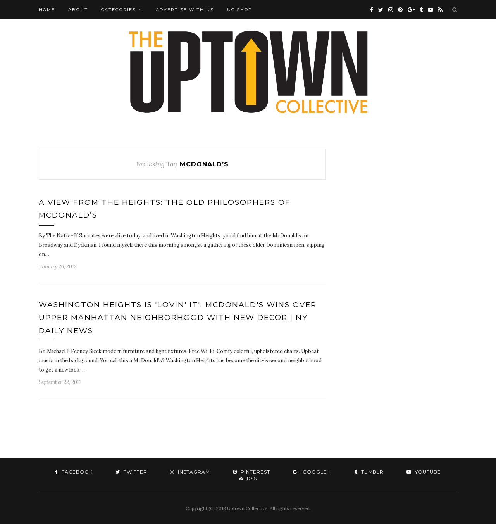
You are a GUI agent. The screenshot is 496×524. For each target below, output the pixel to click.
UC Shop (239, 9)
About (78, 9)
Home (47, 9)
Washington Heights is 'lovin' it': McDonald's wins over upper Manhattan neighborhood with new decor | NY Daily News (178, 317)
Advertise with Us (185, 9)
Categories (118, 9)
